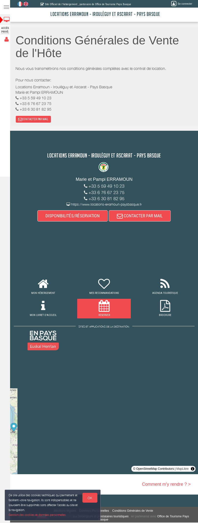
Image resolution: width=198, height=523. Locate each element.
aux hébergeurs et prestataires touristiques (102, 517)
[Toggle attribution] (193, 469)
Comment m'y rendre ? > (166, 484)
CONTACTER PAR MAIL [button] (35, 119)
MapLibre (182, 469)
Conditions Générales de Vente (134, 511)
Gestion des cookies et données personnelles (37, 515)
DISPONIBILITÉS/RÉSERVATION (74, 216)
